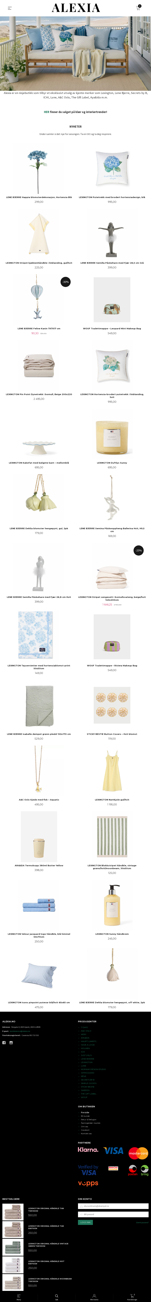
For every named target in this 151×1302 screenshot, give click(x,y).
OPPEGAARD (87, 1073)
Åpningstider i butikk (90, 1123)
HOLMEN (85, 1048)
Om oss (84, 1126)
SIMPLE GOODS (88, 1083)
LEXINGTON (86, 1062)
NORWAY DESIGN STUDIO (93, 1069)
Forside (85, 1112)
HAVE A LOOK (88, 1045)
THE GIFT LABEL (88, 1094)
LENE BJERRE (87, 1059)
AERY (83, 1034)
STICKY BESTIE (87, 1087)
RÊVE (83, 1076)
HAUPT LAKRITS (88, 1041)
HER (46, 112)
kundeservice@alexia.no (20, 1031)
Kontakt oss (86, 1133)
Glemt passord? (142, 1222)
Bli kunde (85, 1116)
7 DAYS (84, 1027)
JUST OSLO (86, 1055)
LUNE (83, 1066)
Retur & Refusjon (88, 1119)
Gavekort (85, 1130)
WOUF (84, 1097)
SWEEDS (85, 1090)
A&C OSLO (86, 1031)
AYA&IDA (85, 1038)
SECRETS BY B (87, 1080)
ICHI (83, 1052)
